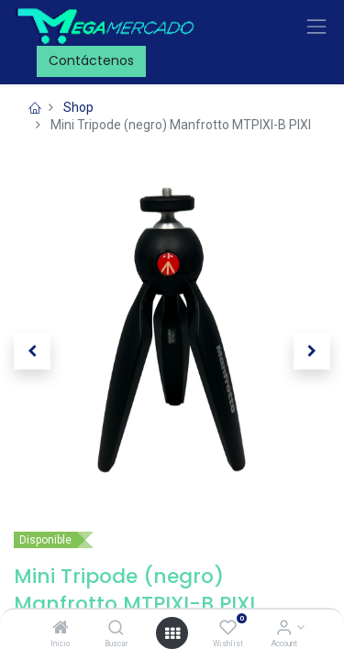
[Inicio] (60, 629)
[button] (32, 351)
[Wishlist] (228, 629)
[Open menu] (172, 633)
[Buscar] (116, 629)
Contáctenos (91, 60)
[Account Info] (284, 629)
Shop (78, 107)
